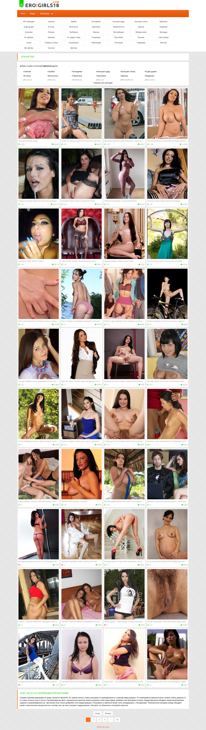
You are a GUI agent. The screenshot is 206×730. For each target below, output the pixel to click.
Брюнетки (163, 22)
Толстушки (118, 43)
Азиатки (51, 22)
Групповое (96, 27)
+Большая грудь (103, 71)
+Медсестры (150, 80)
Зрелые (141, 27)
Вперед (108, 713)
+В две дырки (150, 71)
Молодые (163, 32)
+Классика (27, 80)
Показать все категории (103, 83)
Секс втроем (164, 37)
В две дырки (29, 27)
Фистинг (163, 43)
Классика (28, 32)
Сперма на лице (51, 43)
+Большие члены (127, 71)
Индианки (163, 27)
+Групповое (101, 76)
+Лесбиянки (77, 80)
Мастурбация (118, 32)
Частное (51, 48)
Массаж (96, 32)
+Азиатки (27, 71)
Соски (28, 43)
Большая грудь (118, 22)
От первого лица (73, 37)
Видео (33, 13)
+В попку (27, 76)
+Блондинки (77, 71)
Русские (141, 37)
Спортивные (74, 43)
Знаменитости (118, 27)
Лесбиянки (73, 32)
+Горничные (77, 76)
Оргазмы (51, 37)
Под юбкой (118, 37)
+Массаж (100, 80)
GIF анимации (28, 22)
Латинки (51, 32)
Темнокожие (96, 43)
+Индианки (149, 76)
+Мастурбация (126, 80)
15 (117, 720)
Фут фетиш (28, 48)
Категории (44, 13)
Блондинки (96, 22)
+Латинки (51, 80)
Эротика (73, 48)
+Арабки (51, 71)
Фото (23, 13)
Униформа (141, 43)
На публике (28, 37)
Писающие (96, 37)
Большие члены (141, 22)
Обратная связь (103, 727)
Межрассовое (141, 32)
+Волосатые (52, 76)
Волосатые (73, 27)
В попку (51, 27)
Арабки (74, 22)
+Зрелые (124, 76)
